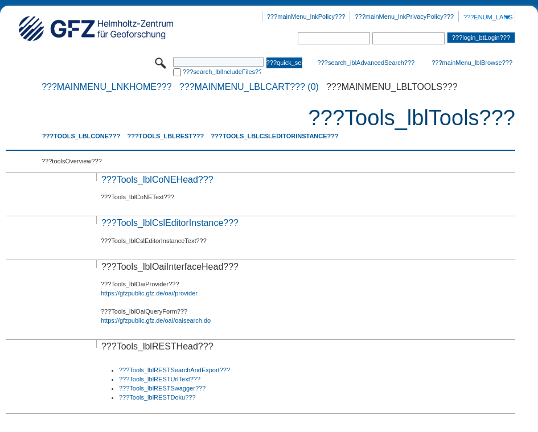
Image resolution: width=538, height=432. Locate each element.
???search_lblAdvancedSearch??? (366, 62)
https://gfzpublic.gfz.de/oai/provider (149, 293)
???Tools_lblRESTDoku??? (157, 397)
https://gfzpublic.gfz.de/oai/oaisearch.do (156, 320)
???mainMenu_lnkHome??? (107, 87)
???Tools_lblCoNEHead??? (157, 179)
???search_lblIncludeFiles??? (222, 71)
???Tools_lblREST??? (165, 136)
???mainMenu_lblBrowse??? (472, 62)
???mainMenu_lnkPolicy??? (306, 16)
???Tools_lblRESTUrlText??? (159, 379)
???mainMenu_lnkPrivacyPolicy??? (404, 16)
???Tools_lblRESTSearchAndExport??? (174, 370)
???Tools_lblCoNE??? (81, 136)
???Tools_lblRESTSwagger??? (162, 388)
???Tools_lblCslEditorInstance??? (274, 136)
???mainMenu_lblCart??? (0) (249, 87)
